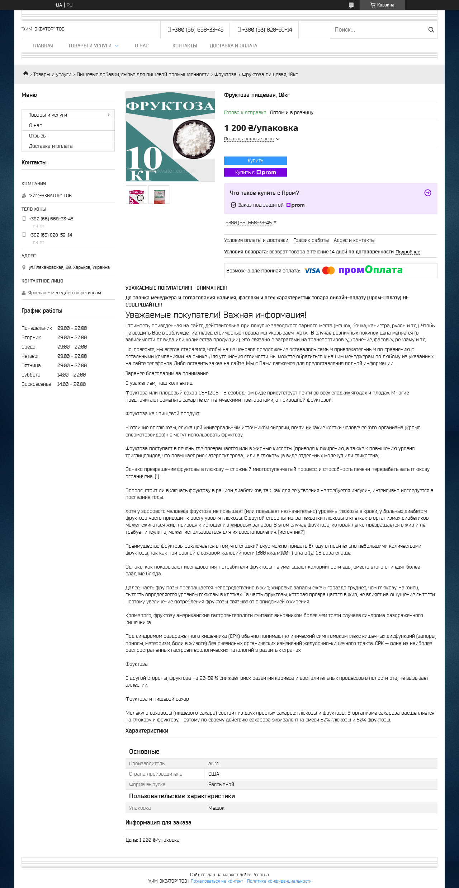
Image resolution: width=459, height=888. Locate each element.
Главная (43, 45)
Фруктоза (225, 74)
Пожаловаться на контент (217, 881)
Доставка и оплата (233, 45)
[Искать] (431, 30)
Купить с (255, 172)
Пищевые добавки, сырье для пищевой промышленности (143, 74)
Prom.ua (260, 874)
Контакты (184, 45)
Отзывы (38, 136)
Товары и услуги (90, 45)
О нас (141, 45)
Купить (255, 160)
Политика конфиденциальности (279, 881)
